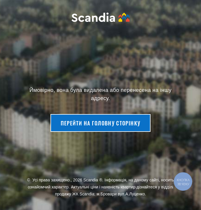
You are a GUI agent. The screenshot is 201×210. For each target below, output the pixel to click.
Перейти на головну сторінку (100, 123)
